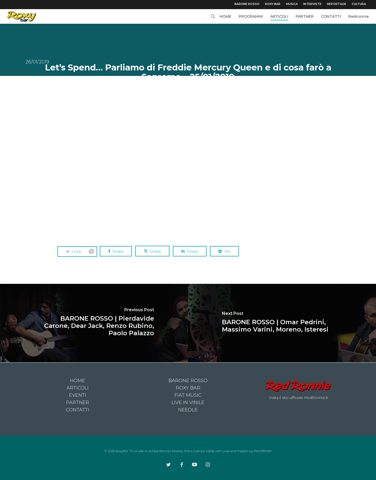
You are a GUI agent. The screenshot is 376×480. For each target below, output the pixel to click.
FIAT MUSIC (188, 395)
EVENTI (77, 395)
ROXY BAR (188, 388)
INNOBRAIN (263, 451)
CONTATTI (77, 410)
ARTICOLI (78, 388)
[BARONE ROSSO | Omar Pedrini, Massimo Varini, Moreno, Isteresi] (282, 323)
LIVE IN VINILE (188, 402)
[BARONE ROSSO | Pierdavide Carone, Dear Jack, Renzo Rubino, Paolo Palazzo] (94, 323)
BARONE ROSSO (188, 380)
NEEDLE (188, 410)
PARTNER (77, 402)
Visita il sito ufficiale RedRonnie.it (298, 397)
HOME (77, 380)
